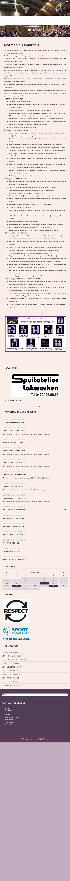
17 (44, 583)
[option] (35, 385)
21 (16, 586)
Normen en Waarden (21, 45)
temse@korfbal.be (11, 723)
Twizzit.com (45, 739)
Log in (4, 2)
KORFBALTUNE (35, 406)
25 (53, 586)
